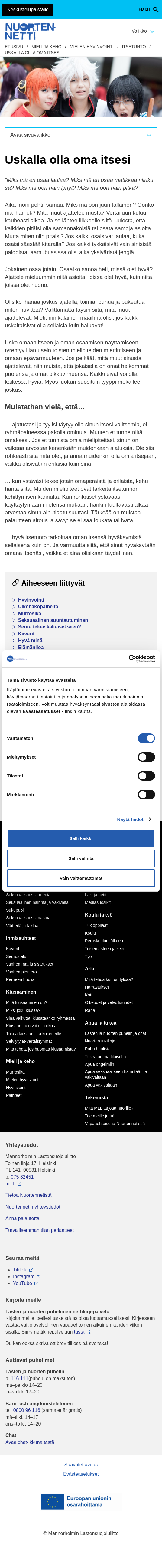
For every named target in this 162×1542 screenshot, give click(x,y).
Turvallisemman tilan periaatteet (39, 1230)
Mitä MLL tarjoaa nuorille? (109, 1108)
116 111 (19, 1378)
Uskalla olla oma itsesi (32, 52)
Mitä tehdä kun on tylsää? (109, 979)
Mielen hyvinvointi (92, 46)
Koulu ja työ (99, 914)
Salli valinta (81, 858)
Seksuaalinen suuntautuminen (53, 620)
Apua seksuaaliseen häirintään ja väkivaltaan (116, 1074)
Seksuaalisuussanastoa (28, 917)
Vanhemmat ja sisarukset (29, 964)
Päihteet (13, 1095)
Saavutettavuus (81, 1464)
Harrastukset (97, 987)
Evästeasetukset (81, 1474)
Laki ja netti (95, 894)
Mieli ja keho (46, 46)
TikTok (20, 1269)
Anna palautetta (22, 1218)
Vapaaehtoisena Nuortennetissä (115, 1123)
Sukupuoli (15, 910)
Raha (90, 1010)
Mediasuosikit (98, 902)
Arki (89, 968)
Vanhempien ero (21, 971)
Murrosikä (29, 613)
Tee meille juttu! (99, 1116)
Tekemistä (96, 1097)
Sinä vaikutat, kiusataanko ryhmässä (40, 1018)
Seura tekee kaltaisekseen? (49, 626)
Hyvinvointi (31, 599)
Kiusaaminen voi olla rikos (30, 1025)
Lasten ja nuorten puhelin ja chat (115, 1033)
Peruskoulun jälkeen (104, 940)
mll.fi (10, 1183)
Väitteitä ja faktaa (22, 925)
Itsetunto (134, 46)
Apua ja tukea (100, 1022)
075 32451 (22, 1176)
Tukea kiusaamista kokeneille (33, 1033)
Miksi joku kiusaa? (23, 1010)
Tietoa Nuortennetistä (28, 1195)
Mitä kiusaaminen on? (26, 1002)
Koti (88, 994)
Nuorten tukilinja (100, 1040)
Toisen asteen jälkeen (105, 948)
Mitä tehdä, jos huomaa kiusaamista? (41, 1049)
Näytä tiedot (130, 819)
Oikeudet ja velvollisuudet (109, 1002)
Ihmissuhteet (21, 938)
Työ (88, 956)
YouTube (22, 1283)
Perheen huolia (20, 979)
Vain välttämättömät (81, 878)
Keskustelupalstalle (28, 9)
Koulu (90, 933)
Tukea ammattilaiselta (105, 1056)
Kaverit (26, 633)
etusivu (14, 46)
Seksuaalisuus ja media (28, 894)
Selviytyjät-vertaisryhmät (29, 1041)
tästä (79, 1331)
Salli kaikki (81, 838)
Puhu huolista (98, 1048)
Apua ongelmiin (99, 1064)
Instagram (23, 1276)
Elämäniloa (31, 647)
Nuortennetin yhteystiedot (32, 1206)
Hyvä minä (30, 640)
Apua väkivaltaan (101, 1085)
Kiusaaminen (21, 992)
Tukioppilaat (96, 925)
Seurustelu (16, 956)
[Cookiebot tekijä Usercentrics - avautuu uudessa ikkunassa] (128, 659)
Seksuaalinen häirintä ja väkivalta (37, 902)
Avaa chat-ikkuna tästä (29, 1442)
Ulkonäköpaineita (38, 606)
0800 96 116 (26, 1410)
